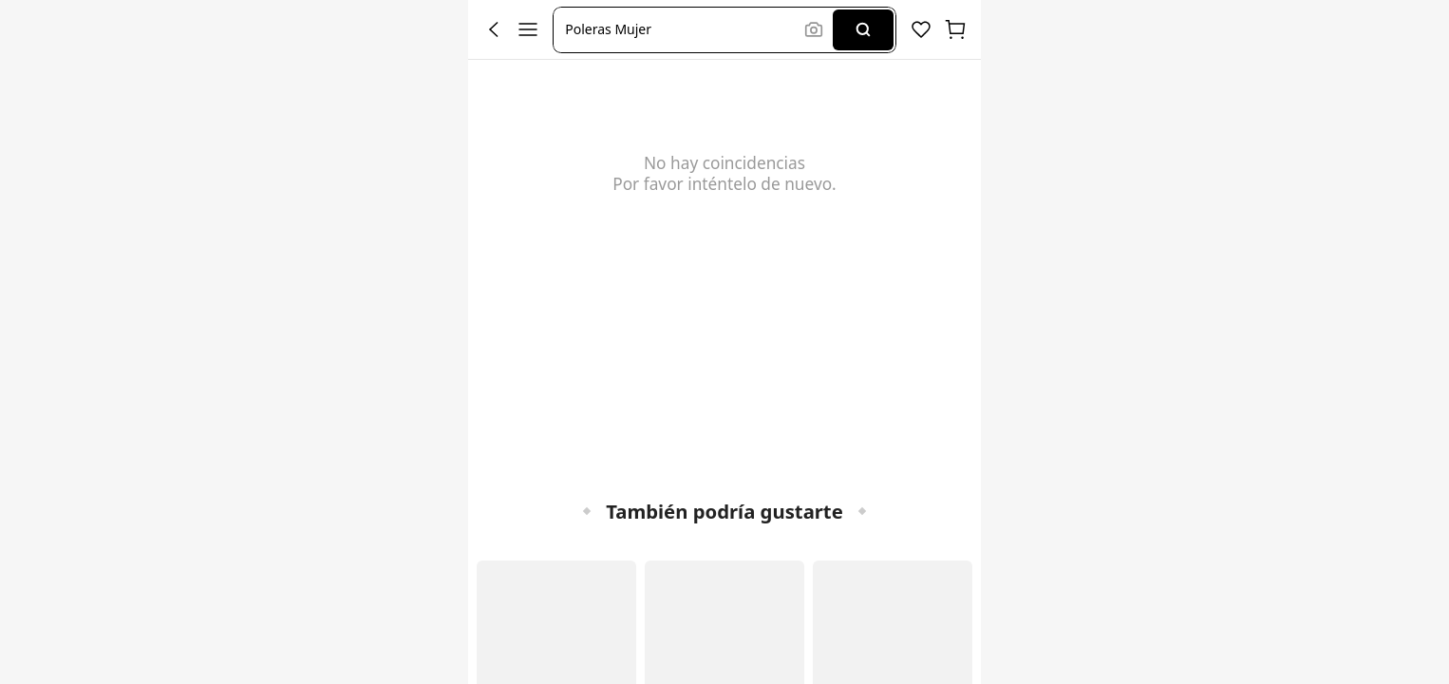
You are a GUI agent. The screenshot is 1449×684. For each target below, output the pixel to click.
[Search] (863, 30)
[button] (681, 30)
